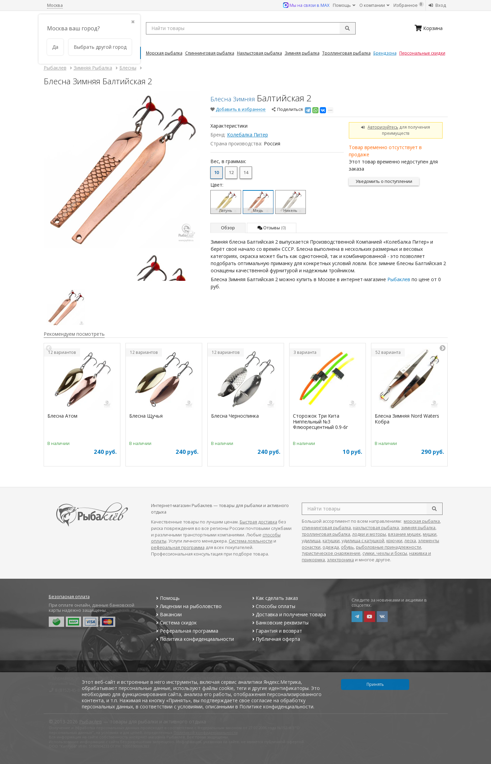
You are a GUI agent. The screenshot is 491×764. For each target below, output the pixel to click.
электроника (340, 560)
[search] (434, 509)
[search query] (251, 28)
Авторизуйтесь (383, 127)
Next (442, 348)
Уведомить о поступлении (384, 181)
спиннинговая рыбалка (326, 528)
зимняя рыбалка (418, 528)
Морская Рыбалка (164, 53)
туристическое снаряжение (331, 553)
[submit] (347, 28)
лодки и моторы (369, 534)
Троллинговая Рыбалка (346, 53)
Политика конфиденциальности (194, 639)
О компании (374, 5)
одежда (331, 547)
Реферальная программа (186, 631)
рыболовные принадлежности (388, 547)
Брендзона (385, 53)
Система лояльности (250, 541)
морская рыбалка (422, 521)
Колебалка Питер (247, 134)
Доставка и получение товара (288, 614)
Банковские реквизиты (280, 622)
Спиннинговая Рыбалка (209, 53)
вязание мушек (404, 534)
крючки (394, 541)
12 (231, 172)
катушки (331, 541)
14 (245, 172)
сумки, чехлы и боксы (384, 553)
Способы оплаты (273, 606)
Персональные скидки (422, 53)
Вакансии (168, 614)
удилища (311, 541)
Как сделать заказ (274, 598)
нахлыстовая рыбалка (376, 528)
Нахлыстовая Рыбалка (259, 53)
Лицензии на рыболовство (188, 606)
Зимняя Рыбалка (302, 53)
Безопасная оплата (69, 597)
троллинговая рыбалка (326, 534)
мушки (429, 534)
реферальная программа (178, 547)
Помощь (344, 5)
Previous (48, 348)
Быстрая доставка (258, 522)
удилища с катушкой (363, 541)
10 (216, 172)
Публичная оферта (275, 639)
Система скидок (176, 622)
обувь (347, 547)
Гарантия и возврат (276, 631)
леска (410, 541)
